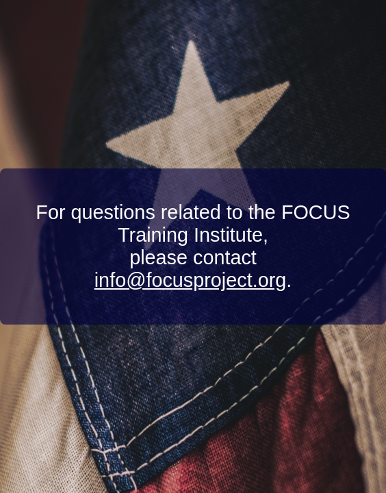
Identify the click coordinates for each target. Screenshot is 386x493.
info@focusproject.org (190, 280)
